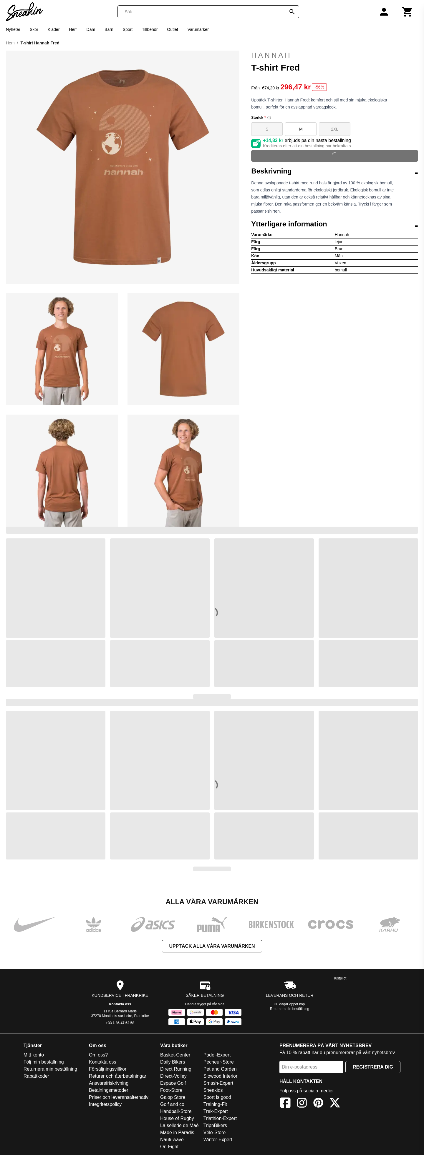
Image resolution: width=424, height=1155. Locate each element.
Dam (91, 29)
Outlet (172, 29)
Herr (73, 29)
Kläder (53, 29)
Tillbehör (150, 29)
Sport (127, 29)
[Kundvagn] (407, 12)
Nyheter (13, 29)
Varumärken (199, 29)
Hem (10, 43)
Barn (109, 29)
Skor (34, 29)
